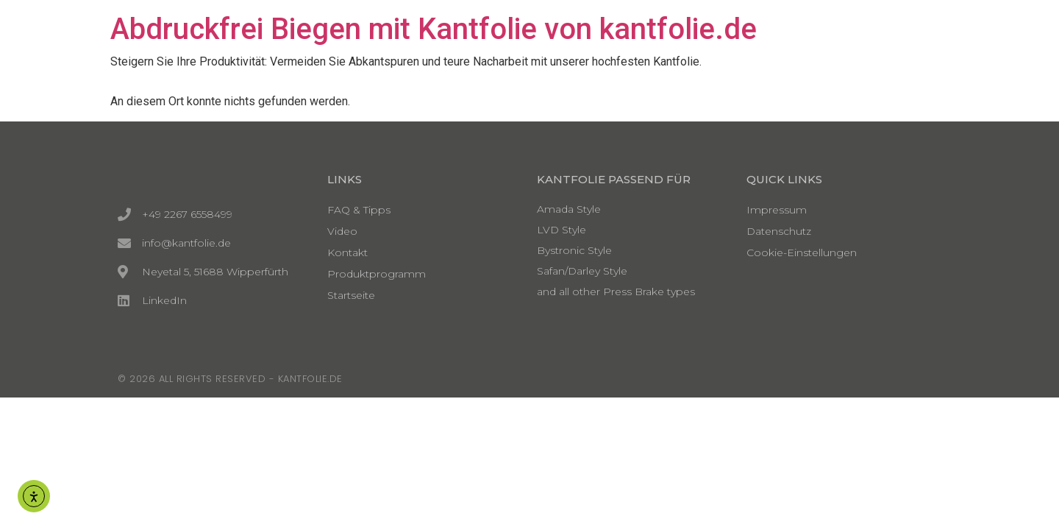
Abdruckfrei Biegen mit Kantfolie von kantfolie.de (433, 29)
